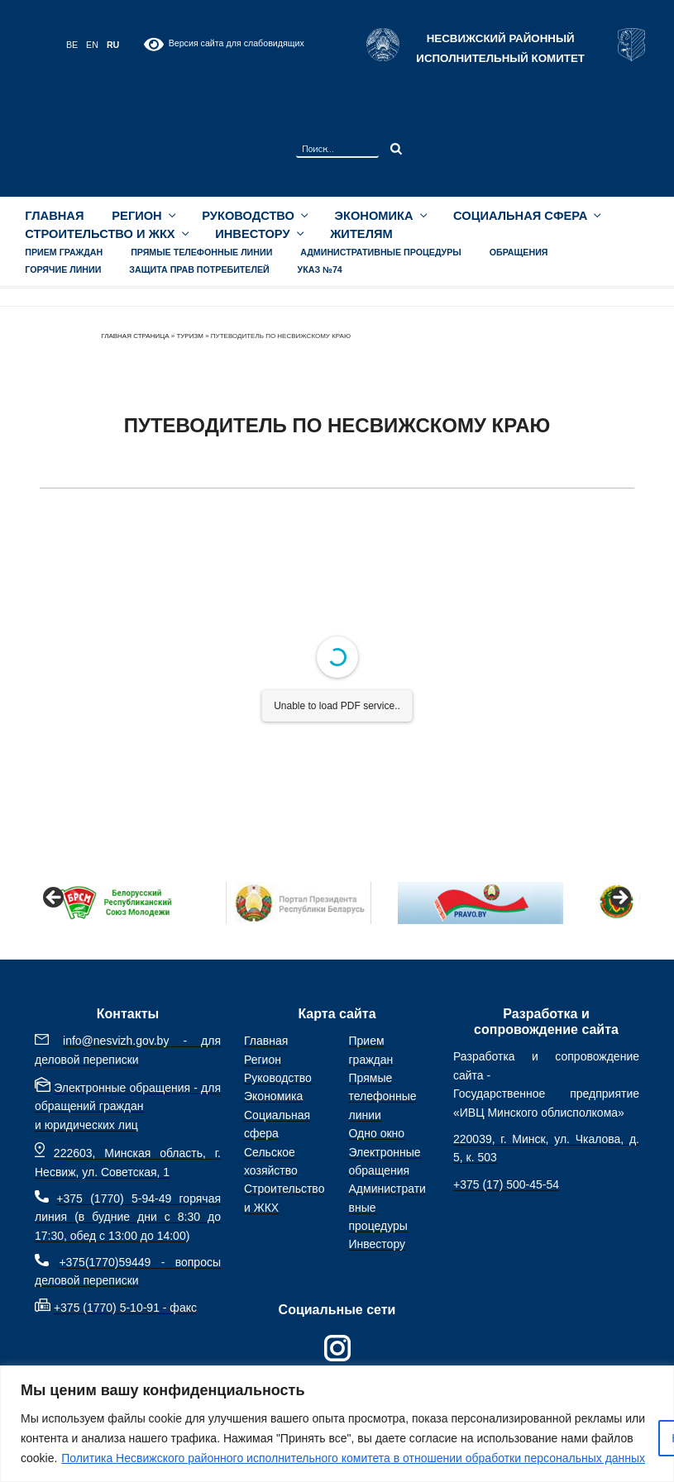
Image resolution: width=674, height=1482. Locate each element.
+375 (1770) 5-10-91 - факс (125, 1307)
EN (92, 45)
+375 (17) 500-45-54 (506, 1184)
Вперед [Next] (619, 898)
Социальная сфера (526, 215)
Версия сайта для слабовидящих (224, 44)
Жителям (361, 234)
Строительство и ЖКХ (106, 234)
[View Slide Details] (116, 903)
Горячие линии (63, 269)
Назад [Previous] (54, 898)
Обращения (519, 252)
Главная (54, 215)
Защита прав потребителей (199, 269)
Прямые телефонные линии (201, 252)
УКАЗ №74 (320, 269)
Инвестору (258, 234)
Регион (143, 215)
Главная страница (135, 336)
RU (113, 45)
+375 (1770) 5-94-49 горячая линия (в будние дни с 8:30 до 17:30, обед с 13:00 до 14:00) (128, 1217)
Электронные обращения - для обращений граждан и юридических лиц (128, 1106)
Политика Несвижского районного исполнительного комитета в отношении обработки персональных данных (353, 1458)
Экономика (380, 215)
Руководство (254, 215)
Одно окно (377, 1133)
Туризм (189, 336)
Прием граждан (64, 252)
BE (72, 45)
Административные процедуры (380, 252)
